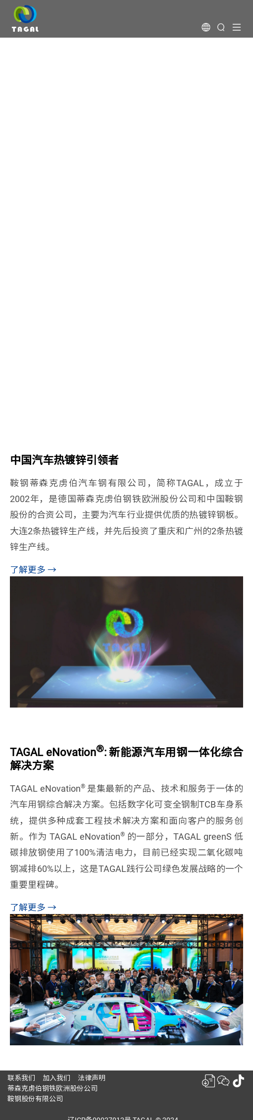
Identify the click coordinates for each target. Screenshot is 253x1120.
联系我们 (21, 1078)
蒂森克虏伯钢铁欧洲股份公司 (52, 1088)
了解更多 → (33, 569)
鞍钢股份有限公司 (35, 1099)
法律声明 (91, 1078)
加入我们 (56, 1078)
